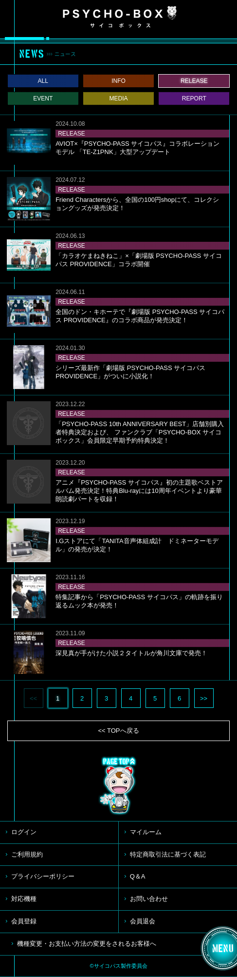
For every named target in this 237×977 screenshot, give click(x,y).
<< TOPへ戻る (118, 730)
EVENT (43, 98)
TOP (119, 786)
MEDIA (118, 98)
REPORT (194, 98)
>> (203, 698)
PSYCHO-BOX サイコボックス (120, 17)
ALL (43, 81)
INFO (118, 81)
